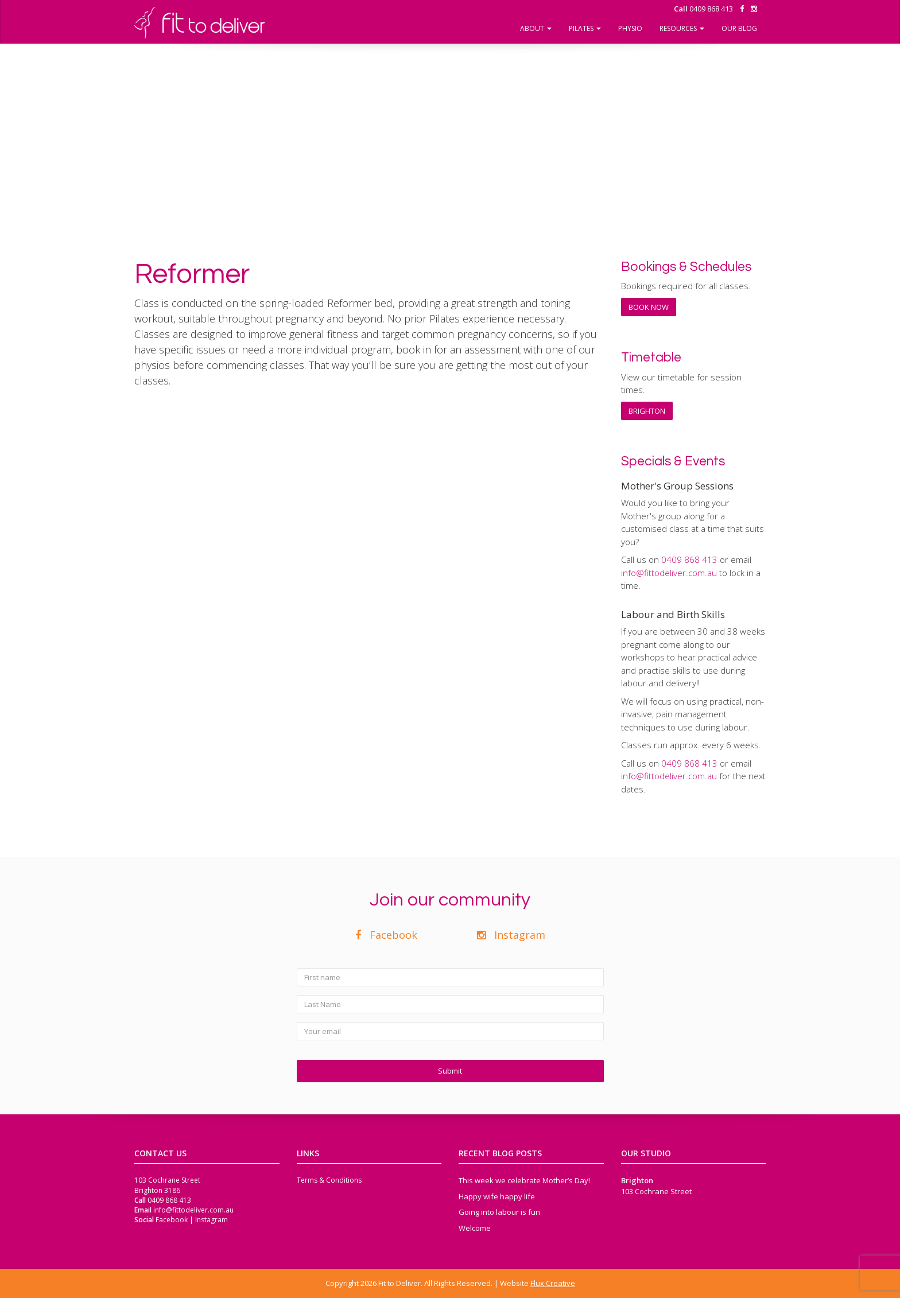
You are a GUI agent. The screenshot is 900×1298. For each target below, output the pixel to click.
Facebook (386, 935)
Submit (450, 1071)
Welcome (475, 1228)
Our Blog (739, 28)
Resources (682, 28)
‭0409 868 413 (703, 8)
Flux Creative (552, 1283)
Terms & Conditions (329, 1180)
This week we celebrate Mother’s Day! (524, 1180)
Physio (630, 28)
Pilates (585, 28)
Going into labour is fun (499, 1212)
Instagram (511, 935)
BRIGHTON (647, 411)
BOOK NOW (649, 307)
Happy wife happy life (497, 1196)
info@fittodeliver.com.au (669, 572)
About (536, 28)
